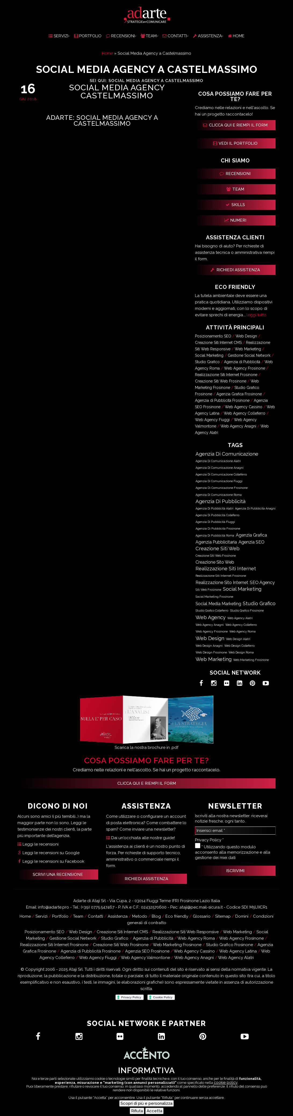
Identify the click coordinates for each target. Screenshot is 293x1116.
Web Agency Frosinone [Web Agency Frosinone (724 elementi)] (212, 631)
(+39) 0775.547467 (97, 907)
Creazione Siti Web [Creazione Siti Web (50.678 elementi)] (218, 548)
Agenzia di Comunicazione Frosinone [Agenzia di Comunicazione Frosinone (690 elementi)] (222, 488)
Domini (241, 916)
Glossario (202, 916)
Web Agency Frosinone (244, 368)
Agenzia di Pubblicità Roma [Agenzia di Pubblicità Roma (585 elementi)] (215, 535)
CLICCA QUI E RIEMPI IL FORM (235, 125)
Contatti (137, 1108)
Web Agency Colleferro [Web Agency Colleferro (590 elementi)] (241, 624)
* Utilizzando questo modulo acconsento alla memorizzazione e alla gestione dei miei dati (232, 851)
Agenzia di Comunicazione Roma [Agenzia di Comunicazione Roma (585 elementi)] (219, 494)
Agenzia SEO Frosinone (147, 951)
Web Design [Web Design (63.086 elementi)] (210, 638)
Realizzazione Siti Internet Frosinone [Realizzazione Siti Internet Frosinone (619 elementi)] (221, 576)
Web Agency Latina (238, 951)
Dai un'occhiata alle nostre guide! (140, 837)
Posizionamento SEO (213, 336)
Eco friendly (176, 916)
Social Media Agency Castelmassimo (117, 92)
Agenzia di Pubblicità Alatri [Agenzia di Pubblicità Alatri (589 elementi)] (214, 508)
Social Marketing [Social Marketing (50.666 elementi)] (242, 589)
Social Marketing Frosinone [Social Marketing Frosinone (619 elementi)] (214, 596)
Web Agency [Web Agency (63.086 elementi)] (211, 617)
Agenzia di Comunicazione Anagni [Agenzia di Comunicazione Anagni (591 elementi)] (220, 467)
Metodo (139, 916)
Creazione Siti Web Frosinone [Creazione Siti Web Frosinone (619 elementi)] (216, 555)
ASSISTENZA (207, 36)
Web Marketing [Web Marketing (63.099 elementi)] (213, 659)
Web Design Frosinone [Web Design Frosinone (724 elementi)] (211, 652)
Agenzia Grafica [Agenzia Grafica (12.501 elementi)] (251, 535)
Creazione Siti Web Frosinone (220, 381)
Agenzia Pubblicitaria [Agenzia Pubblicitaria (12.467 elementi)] (216, 542)
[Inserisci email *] (235, 831)
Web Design (246, 336)
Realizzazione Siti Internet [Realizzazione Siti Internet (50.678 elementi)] (226, 568)
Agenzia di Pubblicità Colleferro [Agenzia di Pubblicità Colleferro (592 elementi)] (217, 515)
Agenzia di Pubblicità (242, 362)
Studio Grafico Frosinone (229, 944)
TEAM (149, 36)
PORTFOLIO (88, 36)
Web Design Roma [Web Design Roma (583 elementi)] (241, 652)
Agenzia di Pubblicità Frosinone (222, 400)
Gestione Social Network (249, 355)
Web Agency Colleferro (244, 413)
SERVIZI (58, 36)
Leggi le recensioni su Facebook (50, 861)
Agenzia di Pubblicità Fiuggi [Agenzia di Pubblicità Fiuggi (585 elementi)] (215, 521)
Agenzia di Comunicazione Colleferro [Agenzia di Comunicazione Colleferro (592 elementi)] (221, 474)
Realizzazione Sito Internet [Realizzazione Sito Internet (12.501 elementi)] (222, 582)
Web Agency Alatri (236, 957)
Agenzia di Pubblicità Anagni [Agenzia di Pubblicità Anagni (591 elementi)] (255, 508)
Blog (156, 916)
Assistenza (172, 1108)
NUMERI (235, 220)
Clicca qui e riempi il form (146, 783)
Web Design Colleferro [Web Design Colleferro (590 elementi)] (239, 645)
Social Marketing (209, 355)
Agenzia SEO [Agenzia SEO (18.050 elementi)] (251, 542)
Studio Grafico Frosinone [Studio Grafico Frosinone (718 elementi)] (247, 610)
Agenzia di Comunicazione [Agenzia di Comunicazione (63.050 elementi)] (227, 454)
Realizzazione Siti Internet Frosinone (226, 375)
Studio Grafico (207, 362)
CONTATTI (174, 36)
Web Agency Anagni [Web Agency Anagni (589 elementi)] (210, 624)
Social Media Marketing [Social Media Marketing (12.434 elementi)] (218, 603)
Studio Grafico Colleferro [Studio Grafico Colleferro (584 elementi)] (212, 610)
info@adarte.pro (53, 907)
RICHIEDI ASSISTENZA (235, 269)
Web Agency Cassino (243, 407)
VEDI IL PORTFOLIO (235, 143)
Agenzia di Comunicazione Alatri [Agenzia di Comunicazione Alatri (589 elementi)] (218, 461)
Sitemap (223, 916)
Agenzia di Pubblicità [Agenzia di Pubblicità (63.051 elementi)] (220, 501)
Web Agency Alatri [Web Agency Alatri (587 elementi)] (240, 618)
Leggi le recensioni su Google (48, 852)
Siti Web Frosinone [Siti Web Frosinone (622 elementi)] (208, 590)
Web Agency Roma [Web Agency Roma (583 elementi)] (242, 631)
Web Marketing (248, 349)
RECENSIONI (120, 36)
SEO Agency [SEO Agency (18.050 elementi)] (262, 582)
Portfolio (60, 916)
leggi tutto (256, 315)
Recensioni (208, 1108)
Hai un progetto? (94, 1108)
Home (107, 53)
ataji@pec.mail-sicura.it (201, 907)
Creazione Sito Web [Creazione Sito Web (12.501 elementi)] (215, 562)
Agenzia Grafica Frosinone (239, 394)
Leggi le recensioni (38, 844)
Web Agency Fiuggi (212, 420)
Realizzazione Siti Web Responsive (186, 931)
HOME (236, 36)
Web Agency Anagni (238, 426)
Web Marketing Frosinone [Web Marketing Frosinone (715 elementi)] (251, 660)
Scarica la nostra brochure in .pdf (146, 747)
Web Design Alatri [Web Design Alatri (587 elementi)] (238, 639)
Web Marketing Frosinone (177, 944)
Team (78, 916)
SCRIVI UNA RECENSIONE (58, 874)
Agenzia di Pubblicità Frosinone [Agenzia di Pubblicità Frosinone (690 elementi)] (218, 528)
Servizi (41, 916)
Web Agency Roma (196, 938)
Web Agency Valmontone (145, 957)
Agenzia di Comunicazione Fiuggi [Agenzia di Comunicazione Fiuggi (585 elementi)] (219, 481)
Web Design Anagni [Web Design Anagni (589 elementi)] (209, 645)
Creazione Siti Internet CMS (218, 342)
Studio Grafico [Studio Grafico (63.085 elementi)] (259, 603)
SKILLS (235, 204)
